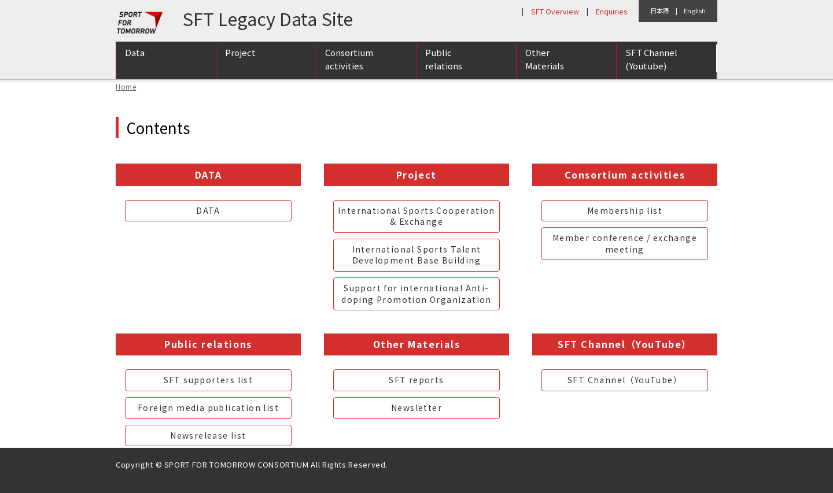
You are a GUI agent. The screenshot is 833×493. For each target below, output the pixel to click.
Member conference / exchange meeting (624, 243)
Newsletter (416, 407)
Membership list (624, 210)
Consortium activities (349, 59)
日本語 (659, 10)
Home (126, 86)
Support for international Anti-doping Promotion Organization (416, 293)
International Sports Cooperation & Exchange (416, 216)
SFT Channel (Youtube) (651, 59)
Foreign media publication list (208, 407)
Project (240, 53)
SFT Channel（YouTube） (624, 379)
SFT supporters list (208, 379)
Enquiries (611, 11)
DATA (208, 210)
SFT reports (416, 379)
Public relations (443, 59)
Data (135, 53)
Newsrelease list (208, 435)
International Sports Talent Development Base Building (416, 254)
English (695, 10)
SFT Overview (555, 11)
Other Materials (544, 59)
